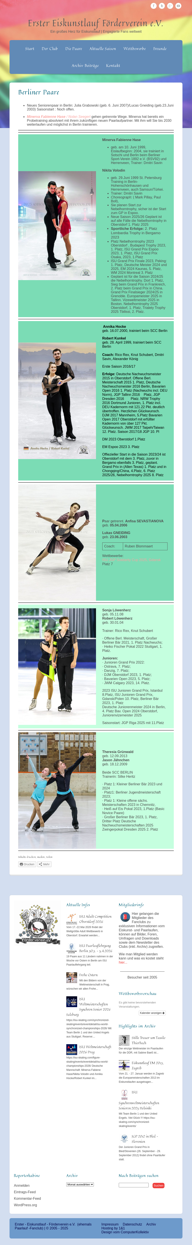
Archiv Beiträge (85, 65)
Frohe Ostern (88, 974)
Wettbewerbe (135, 48)
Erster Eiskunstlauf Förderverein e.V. (96, 23)
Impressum (110, 1224)
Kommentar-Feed (27, 1198)
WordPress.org (25, 1205)
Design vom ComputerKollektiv (125, 1232)
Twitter (162, 6)
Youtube (178, 6)
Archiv (151, 1224)
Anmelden (21, 1185)
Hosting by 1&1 (113, 1228)
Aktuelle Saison (102, 48)
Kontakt (113, 65)
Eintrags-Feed (25, 1192)
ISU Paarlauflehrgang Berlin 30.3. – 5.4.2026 (95, 948)
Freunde (160, 48)
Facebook (154, 6)
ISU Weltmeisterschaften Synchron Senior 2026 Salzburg (88, 1006)
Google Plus (170, 6)
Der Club (50, 48)
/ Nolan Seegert (58, 116)
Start (29, 48)
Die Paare (73, 48)
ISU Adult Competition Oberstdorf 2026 (95, 919)
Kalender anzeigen (152, 1013)
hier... (123, 962)
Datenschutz (132, 1224)
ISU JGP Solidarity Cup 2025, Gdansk (131, 560)
